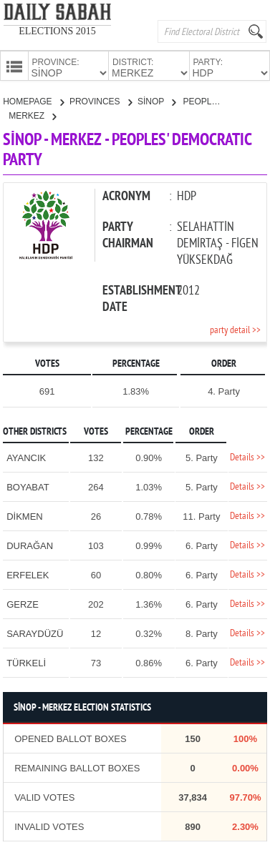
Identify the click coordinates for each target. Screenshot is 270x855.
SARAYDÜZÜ (34, 632)
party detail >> (235, 329)
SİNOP (156, 100)
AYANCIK (26, 456)
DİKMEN (24, 515)
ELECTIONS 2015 (57, 31)
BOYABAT (27, 485)
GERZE (22, 603)
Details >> (247, 456)
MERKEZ (32, 114)
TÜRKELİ (26, 661)
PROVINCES (100, 100)
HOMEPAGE (33, 100)
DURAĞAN (29, 544)
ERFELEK (27, 573)
